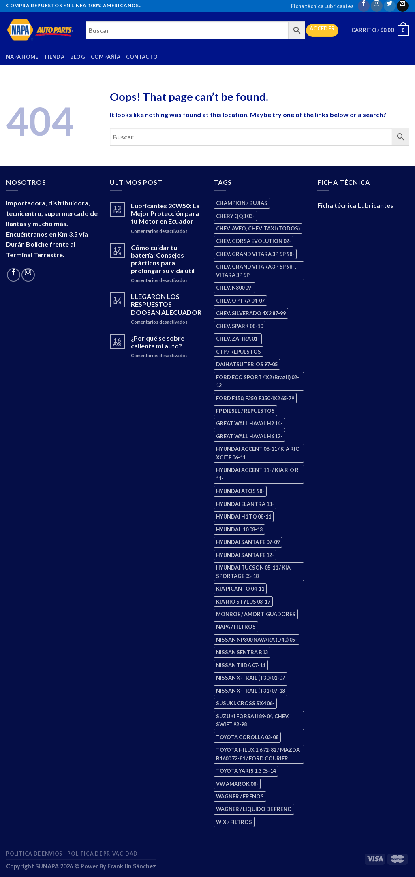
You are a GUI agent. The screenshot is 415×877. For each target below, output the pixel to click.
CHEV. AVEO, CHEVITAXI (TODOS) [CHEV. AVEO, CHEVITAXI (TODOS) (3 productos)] (258, 228)
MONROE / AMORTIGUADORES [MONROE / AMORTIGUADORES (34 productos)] (255, 614)
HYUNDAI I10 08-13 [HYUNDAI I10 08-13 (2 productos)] (239, 529)
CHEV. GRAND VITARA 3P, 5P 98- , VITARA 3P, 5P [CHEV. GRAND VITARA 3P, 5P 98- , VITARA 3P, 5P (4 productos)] (256, 270)
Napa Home (22, 56)
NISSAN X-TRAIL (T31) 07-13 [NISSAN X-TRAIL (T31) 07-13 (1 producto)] (250, 690)
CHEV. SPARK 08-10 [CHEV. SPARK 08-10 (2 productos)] (239, 326)
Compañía (105, 56)
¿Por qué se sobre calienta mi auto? (157, 342)
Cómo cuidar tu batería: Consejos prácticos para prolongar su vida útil (163, 259)
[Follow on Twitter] (390, 6)
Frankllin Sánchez (131, 866)
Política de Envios (34, 854)
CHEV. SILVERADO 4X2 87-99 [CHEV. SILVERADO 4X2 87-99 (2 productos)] (251, 313)
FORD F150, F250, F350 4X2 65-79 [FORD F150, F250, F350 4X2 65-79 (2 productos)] (255, 398)
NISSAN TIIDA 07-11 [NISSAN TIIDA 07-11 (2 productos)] (240, 665)
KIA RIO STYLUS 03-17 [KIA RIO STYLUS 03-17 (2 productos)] (243, 601)
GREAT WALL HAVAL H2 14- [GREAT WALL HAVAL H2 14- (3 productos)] (249, 423)
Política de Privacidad (102, 854)
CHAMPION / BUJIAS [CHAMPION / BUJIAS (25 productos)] (241, 203)
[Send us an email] (403, 6)
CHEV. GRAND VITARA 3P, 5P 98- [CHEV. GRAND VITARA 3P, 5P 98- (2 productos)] (255, 254)
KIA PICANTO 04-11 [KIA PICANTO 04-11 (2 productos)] (240, 588)
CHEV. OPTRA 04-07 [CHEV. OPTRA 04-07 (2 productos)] (240, 300)
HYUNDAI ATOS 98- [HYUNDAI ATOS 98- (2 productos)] (240, 491)
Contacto (142, 56)
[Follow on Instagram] (377, 6)
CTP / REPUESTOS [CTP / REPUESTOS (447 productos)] (238, 351)
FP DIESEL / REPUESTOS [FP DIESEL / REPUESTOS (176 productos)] (245, 411)
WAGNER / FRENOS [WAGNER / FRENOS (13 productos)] (240, 796)
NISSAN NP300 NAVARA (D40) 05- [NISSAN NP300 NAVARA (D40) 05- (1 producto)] (256, 639)
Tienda (54, 56)
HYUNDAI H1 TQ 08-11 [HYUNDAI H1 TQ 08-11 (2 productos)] (243, 516)
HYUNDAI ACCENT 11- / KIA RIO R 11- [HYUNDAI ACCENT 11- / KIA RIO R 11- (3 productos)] (257, 474)
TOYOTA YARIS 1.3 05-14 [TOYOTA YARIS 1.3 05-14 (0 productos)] (246, 771)
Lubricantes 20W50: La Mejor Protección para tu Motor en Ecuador (165, 213)
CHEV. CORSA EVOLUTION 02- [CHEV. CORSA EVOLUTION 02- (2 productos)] (253, 241)
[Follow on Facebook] (364, 6)
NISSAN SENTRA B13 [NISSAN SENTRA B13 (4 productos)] (242, 652)
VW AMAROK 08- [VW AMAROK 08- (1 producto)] (237, 784)
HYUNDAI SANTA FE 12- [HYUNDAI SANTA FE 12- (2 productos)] (245, 555)
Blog (77, 56)
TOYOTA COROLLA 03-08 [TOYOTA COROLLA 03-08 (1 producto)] (247, 737)
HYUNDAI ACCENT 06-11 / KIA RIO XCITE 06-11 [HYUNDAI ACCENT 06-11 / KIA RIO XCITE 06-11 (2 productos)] (258, 453)
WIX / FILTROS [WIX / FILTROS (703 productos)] (234, 822)
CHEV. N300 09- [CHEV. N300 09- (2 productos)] (234, 287)
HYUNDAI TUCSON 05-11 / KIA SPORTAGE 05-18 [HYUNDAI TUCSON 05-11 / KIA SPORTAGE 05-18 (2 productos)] (253, 571)
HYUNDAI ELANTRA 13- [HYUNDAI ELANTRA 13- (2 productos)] (245, 504)
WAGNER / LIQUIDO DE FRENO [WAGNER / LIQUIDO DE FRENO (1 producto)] (254, 809)
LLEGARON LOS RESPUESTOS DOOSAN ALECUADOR (166, 304)
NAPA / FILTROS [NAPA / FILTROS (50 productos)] (236, 626)
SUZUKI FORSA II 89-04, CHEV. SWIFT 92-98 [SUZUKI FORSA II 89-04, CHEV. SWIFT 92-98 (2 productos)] (252, 720)
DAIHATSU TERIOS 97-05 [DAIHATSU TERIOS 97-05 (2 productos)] (247, 364)
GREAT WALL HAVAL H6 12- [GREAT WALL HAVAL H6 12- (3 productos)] (249, 436)
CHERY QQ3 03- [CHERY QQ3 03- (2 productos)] (235, 216)
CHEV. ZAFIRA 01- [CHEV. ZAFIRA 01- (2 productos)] (237, 338)
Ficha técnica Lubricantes (322, 6)
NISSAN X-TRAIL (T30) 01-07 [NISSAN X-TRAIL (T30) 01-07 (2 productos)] (250, 677)
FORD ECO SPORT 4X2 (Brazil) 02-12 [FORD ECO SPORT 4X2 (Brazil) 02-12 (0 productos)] (257, 381)
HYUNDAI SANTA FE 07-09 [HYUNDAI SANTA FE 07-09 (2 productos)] (248, 542)
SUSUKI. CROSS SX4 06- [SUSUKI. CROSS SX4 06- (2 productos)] (245, 703)
